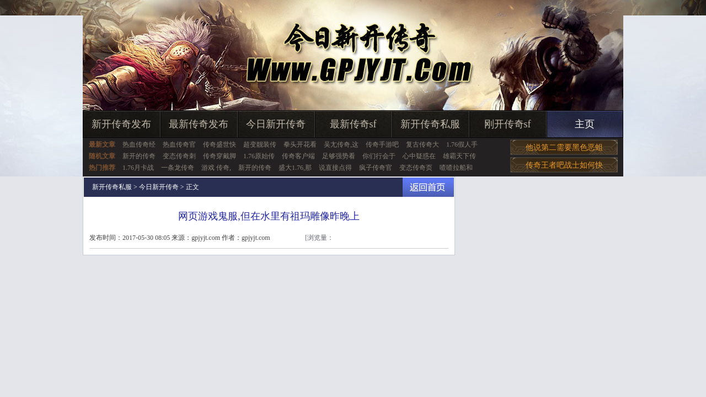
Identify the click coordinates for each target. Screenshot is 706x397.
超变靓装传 (259, 144)
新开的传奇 (139, 156)
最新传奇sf (353, 124)
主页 (585, 124)
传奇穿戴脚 (219, 156)
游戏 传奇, (216, 167)
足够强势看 (338, 156)
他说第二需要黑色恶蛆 (564, 147)
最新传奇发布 (198, 124)
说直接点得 (335, 167)
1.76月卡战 (138, 167)
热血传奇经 (139, 144)
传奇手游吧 (382, 144)
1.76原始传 (259, 156)
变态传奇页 (415, 167)
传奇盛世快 (219, 144)
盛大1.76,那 (295, 167)
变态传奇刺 (179, 156)
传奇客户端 (298, 156)
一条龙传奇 (177, 167)
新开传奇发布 (121, 124)
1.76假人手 (462, 144)
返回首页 (428, 187)
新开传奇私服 (430, 124)
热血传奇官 (179, 144)
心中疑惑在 (419, 156)
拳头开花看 (300, 144)
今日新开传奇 (276, 124)
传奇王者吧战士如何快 (564, 165)
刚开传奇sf (507, 124)
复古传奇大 (422, 144)
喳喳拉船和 (456, 167)
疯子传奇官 (375, 167)
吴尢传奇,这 (341, 144)
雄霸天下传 (459, 156)
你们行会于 (378, 156)
